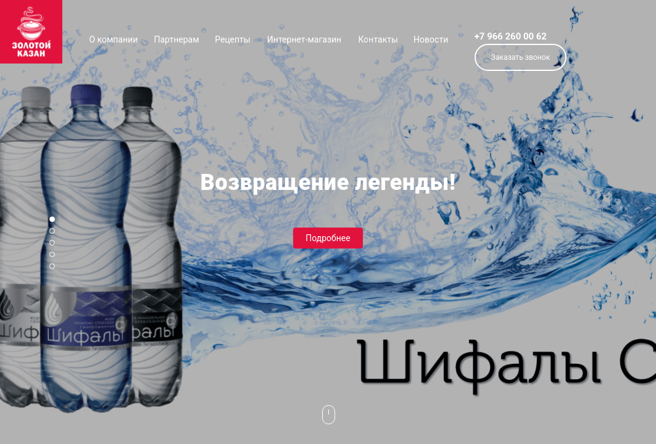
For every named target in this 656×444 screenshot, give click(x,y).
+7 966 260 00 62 (511, 36)
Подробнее (327, 238)
